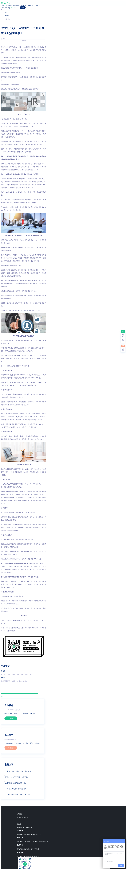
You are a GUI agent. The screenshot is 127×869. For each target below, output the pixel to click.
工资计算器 (35, 841)
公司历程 (25, 856)
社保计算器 (20, 841)
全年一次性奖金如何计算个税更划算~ (16, 789)
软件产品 (36, 849)
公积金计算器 (28, 841)
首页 (3, 5)
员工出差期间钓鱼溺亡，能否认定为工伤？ (17, 795)
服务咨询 (30, 849)
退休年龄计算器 (43, 841)
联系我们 (36, 856)
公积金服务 (26, 834)
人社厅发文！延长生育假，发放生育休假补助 (18, 771)
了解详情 (10, 718)
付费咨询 (23, 5)
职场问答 (16, 5)
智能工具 (9, 5)
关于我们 (37, 5)
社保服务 (19, 834)
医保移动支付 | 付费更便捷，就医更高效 (16, 777)
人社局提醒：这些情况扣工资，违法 (15, 783)
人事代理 (23, 40)
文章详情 (7, 19)
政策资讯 (30, 5)
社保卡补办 (38, 834)
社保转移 (32, 834)
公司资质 (30, 856)
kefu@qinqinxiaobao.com (24, 827)
